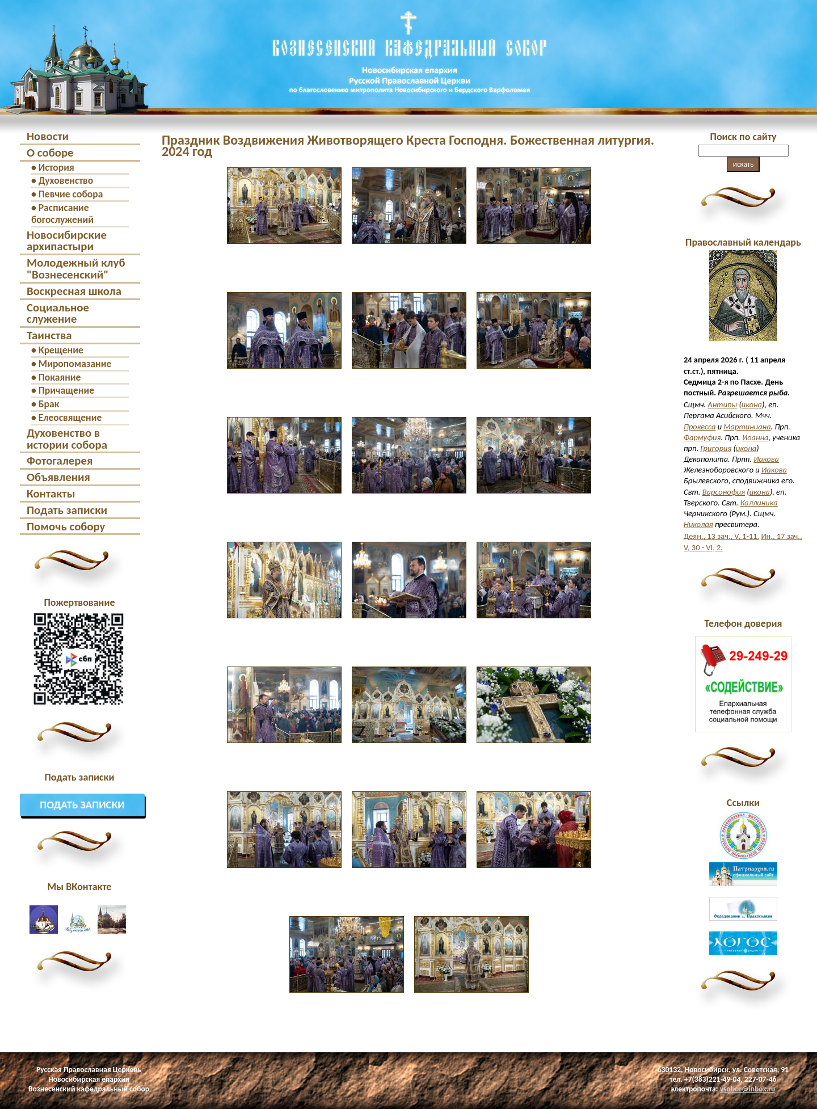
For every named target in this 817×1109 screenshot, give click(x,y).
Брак (49, 404)
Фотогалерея (59, 460)
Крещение (61, 350)
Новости (48, 136)
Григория (715, 448)
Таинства (49, 335)
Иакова (766, 459)
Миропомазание (75, 363)
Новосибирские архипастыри (67, 240)
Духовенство (66, 180)
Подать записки (67, 510)
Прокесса (699, 426)
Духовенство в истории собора (67, 438)
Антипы (722, 404)
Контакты (51, 493)
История (56, 167)
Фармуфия (702, 437)
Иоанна (755, 437)
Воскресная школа (74, 291)
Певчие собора (71, 194)
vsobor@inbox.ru (748, 1089)
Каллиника (759, 502)
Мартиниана (746, 426)
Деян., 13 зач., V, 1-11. (721, 536)
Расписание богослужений (62, 213)
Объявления (58, 477)
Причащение (66, 390)
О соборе (50, 152)
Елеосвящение (70, 417)
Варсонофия (723, 492)
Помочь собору (66, 526)
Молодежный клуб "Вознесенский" (76, 268)
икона (752, 404)
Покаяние (60, 377)
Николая (698, 524)
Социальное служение (58, 313)
